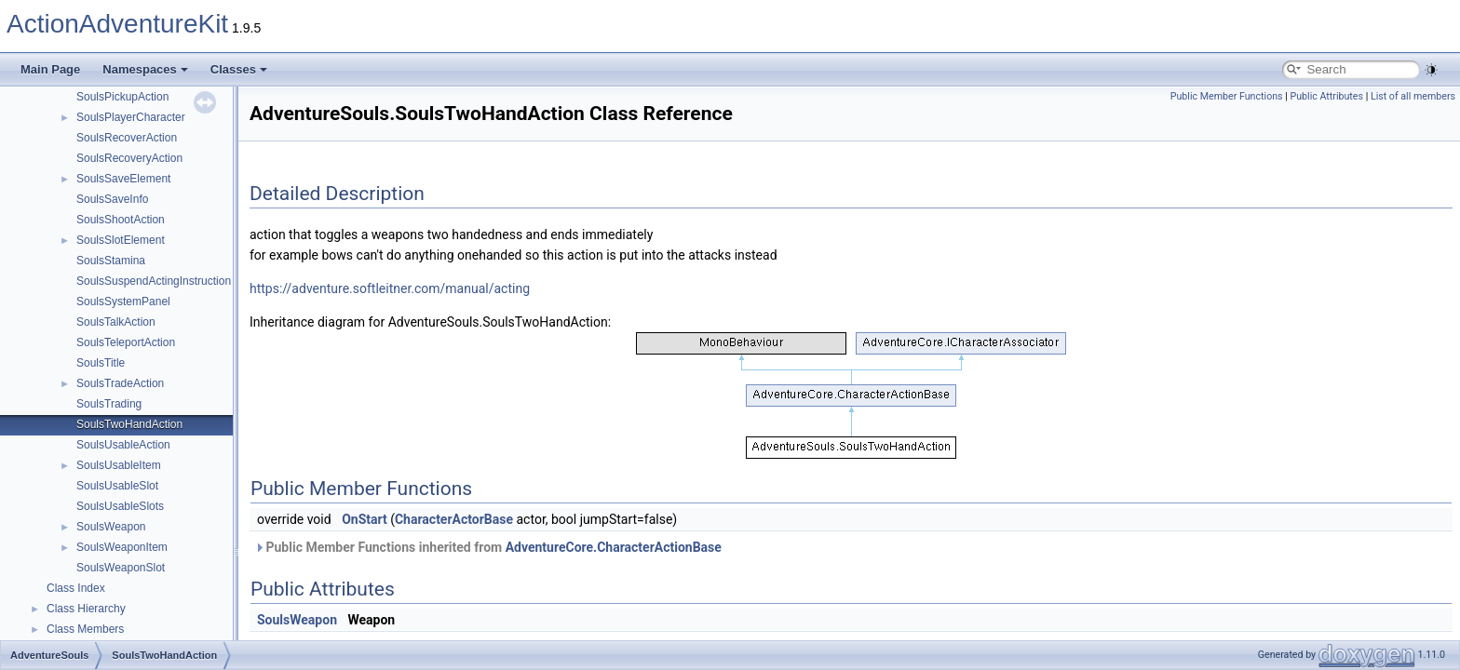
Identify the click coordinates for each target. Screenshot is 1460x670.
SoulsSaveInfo (112, 199)
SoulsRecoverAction (126, 137)
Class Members (85, 629)
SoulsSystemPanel (123, 301)
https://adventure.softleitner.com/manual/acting (390, 288)
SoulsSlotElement (120, 240)
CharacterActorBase (454, 519)
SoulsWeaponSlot (120, 567)
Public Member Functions (1226, 96)
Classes (238, 69)
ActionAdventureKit (117, 23)
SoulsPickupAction (122, 96)
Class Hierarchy (86, 608)
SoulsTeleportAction (125, 342)
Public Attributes (1326, 96)
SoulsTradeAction (120, 383)
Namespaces (145, 69)
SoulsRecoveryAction (129, 158)
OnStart (364, 519)
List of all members (1413, 96)
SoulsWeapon (111, 526)
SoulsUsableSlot (117, 485)
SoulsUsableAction (123, 444)
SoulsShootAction (120, 219)
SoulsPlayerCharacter (130, 117)
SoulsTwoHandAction (129, 424)
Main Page (50, 69)
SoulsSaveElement (123, 178)
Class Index (76, 588)
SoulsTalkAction (115, 321)
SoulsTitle (100, 362)
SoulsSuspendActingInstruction (153, 281)
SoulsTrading (109, 403)
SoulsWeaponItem (122, 547)
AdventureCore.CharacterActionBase (614, 547)
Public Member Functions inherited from (488, 547)
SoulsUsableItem (118, 465)
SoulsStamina (110, 260)
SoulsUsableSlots (120, 506)
